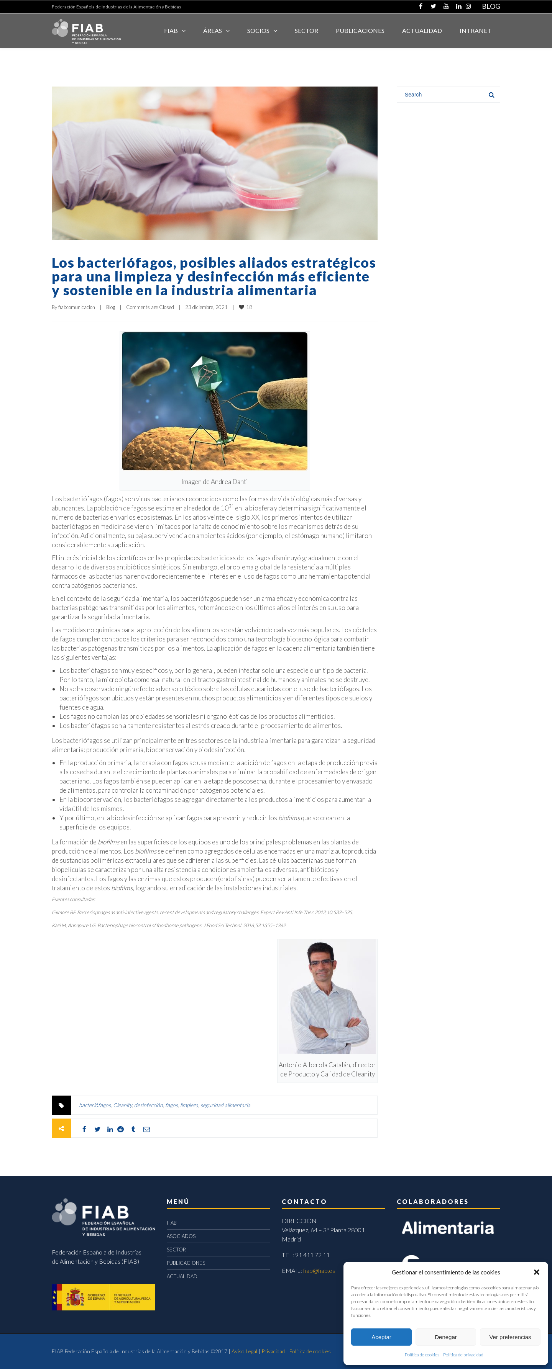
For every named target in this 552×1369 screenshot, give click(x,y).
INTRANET (475, 30)
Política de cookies (422, 1355)
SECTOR (306, 30)
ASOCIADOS (181, 1236)
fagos (171, 1105)
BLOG (491, 6)
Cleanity (122, 1105)
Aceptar (381, 1337)
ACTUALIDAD (422, 30)
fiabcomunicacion (76, 307)
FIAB (171, 30)
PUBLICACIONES (186, 1263)
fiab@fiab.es (319, 1270)
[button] (536, 1272)
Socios (258, 30)
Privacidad (273, 1351)
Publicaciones (360, 30)
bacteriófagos (95, 1105)
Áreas (212, 30)
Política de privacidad (463, 1355)
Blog (110, 307)
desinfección (148, 1105)
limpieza (189, 1105)
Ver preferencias (510, 1337)
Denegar (446, 1337)
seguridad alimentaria (225, 1105)
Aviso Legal (244, 1351)
